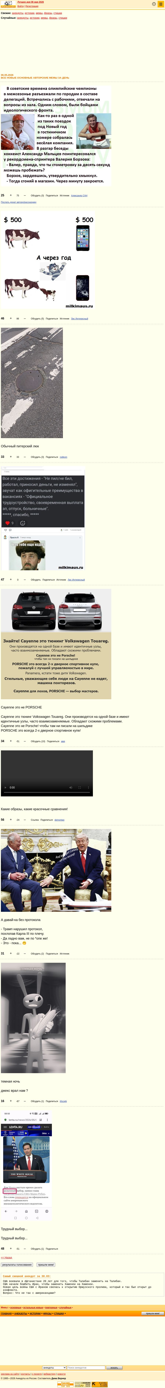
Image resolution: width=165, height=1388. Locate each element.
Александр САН (79, 195)
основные (15, 1307)
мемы (39, 13)
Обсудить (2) (37, 953)
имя (63, 741)
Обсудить (36, 580)
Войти (20, 6)
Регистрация (31, 6)
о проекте (37, 1374)
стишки (58, 13)
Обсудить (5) (37, 318)
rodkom (63, 457)
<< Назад (6, 1257)
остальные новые (33, 1307)
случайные (65, 1307)
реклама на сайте (10, 1374)
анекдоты (17, 13)
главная (6, 1313)
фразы (48, 13)
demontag (59, 820)
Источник (64, 195)
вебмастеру (50, 1374)
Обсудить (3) (37, 195)
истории (29, 13)
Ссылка (35, 820)
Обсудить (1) (37, 1101)
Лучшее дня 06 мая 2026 (30, 2)
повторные (51, 1307)
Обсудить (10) (38, 741)
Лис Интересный (79, 318)
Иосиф (63, 1101)
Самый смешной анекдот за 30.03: (27, 1276)
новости (61, 1374)
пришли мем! (152, 1313)
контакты (25, 1374)
